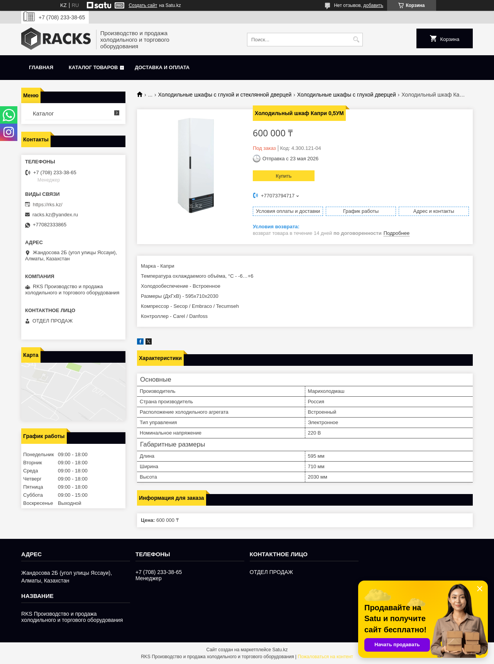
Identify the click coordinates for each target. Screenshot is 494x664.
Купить (283, 176)
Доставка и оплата (162, 67)
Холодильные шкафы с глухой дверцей (346, 95)
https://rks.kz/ (48, 204)
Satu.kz (280, 649)
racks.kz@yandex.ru (55, 214)
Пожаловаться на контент (325, 656)
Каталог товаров (93, 67)
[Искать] (356, 39)
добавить (373, 5)
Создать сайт (143, 5)
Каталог (43, 113)
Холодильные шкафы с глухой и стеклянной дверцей (225, 95)
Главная (41, 67)
